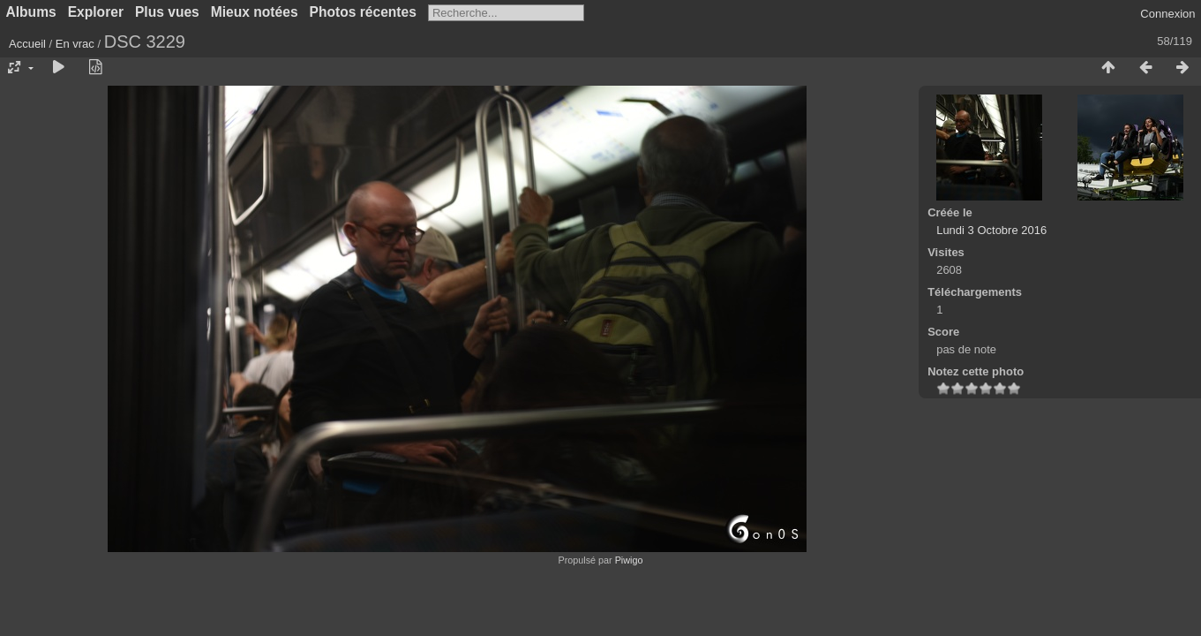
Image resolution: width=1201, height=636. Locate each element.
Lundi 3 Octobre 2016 (991, 230)
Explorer (96, 11)
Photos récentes (363, 11)
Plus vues (167, 11)
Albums (31, 11)
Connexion (1167, 13)
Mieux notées (254, 11)
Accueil (27, 43)
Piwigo (629, 560)
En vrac (75, 43)
